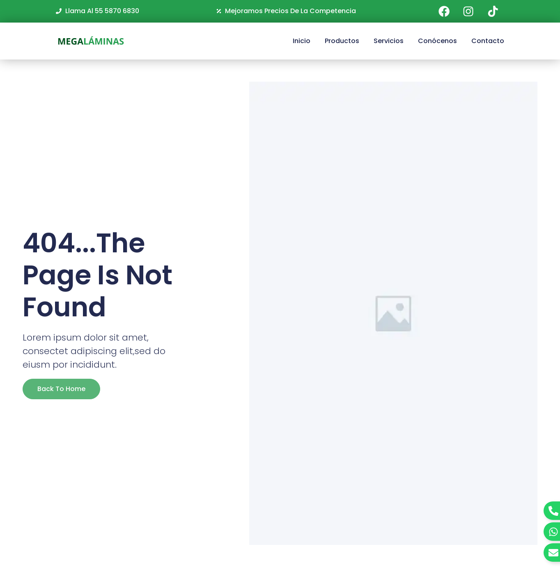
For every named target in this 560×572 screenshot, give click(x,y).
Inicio (301, 41)
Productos (342, 41)
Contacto (487, 41)
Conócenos (437, 41)
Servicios (389, 41)
